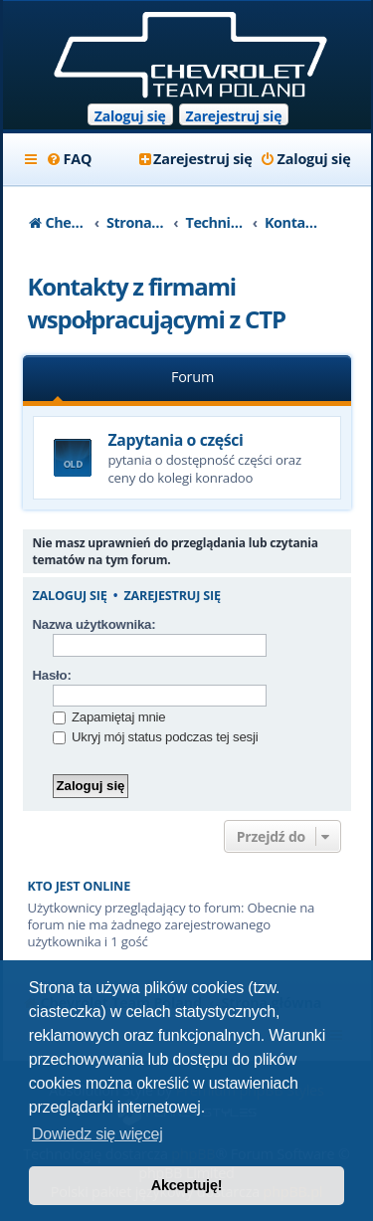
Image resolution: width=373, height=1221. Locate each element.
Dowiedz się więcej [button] (97, 1133)
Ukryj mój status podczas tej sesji (156, 736)
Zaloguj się (130, 115)
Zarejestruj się (234, 115)
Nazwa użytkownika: (94, 624)
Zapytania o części (176, 440)
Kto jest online (79, 886)
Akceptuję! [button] (187, 1185)
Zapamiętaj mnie (109, 717)
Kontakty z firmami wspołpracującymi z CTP (156, 302)
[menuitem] (69, 159)
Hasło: (52, 675)
